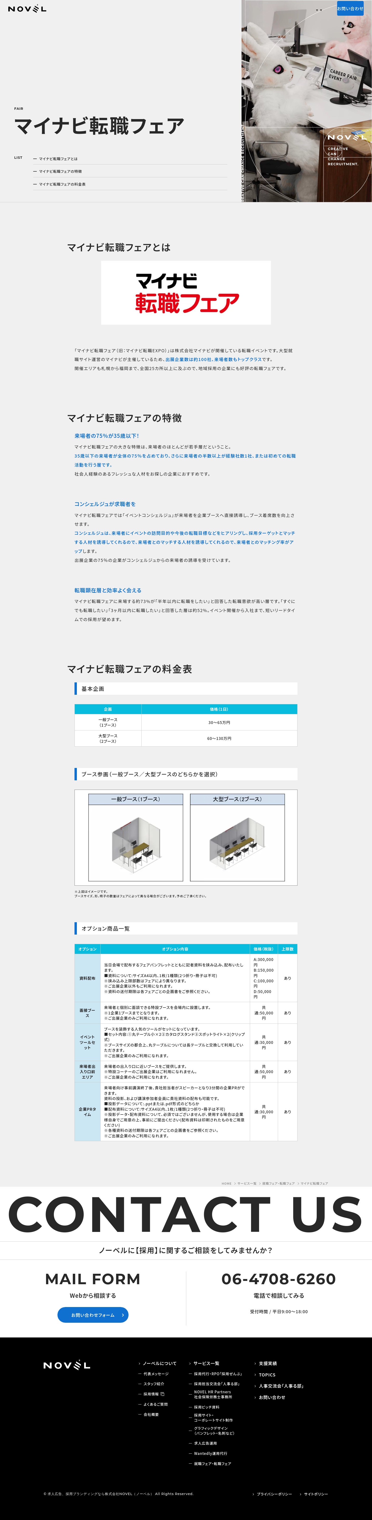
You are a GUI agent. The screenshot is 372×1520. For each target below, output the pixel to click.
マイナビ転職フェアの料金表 (62, 184)
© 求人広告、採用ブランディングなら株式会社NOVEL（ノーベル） (99, 1494)
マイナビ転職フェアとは (58, 158)
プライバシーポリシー (274, 1493)
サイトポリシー (316, 1493)
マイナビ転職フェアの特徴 (60, 171)
